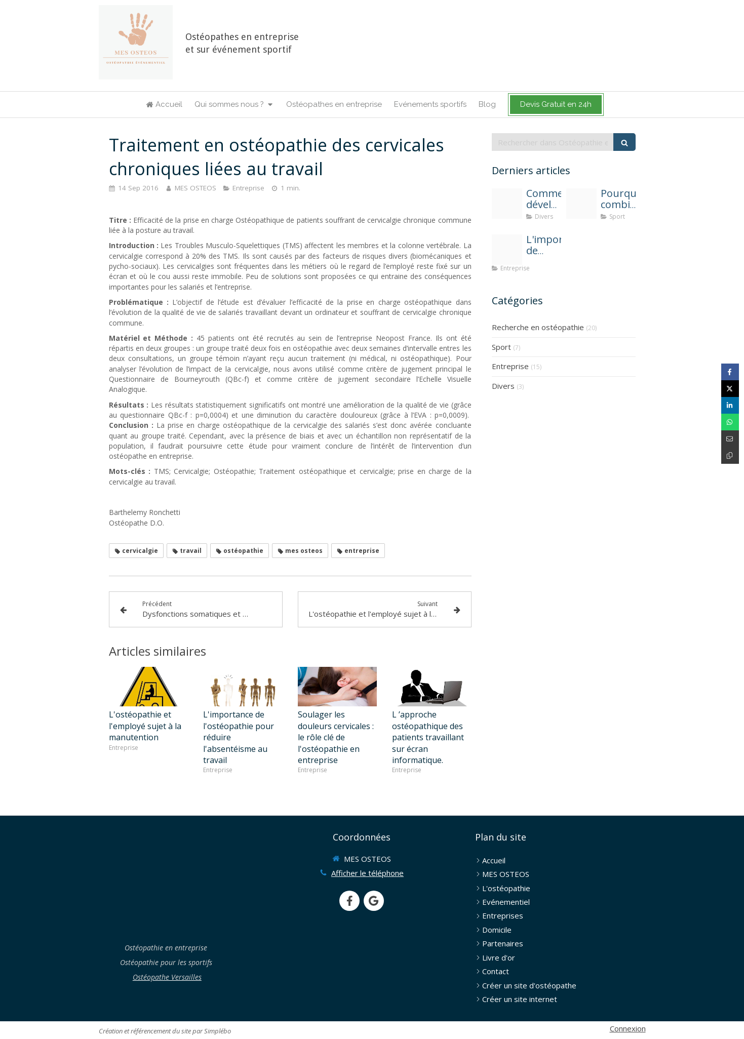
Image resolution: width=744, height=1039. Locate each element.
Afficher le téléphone (367, 873)
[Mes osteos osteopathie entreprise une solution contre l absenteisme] (507, 249)
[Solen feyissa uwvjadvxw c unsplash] (507, 203)
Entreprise (510, 366)
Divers (503, 386)
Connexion (628, 1028)
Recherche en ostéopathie (538, 327)
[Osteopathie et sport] (581, 203)
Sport (501, 347)
